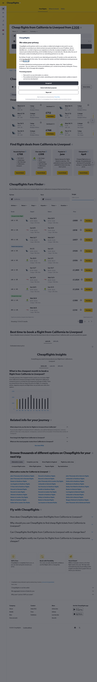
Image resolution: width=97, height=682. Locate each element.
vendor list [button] (26, 61)
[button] (48, 83)
